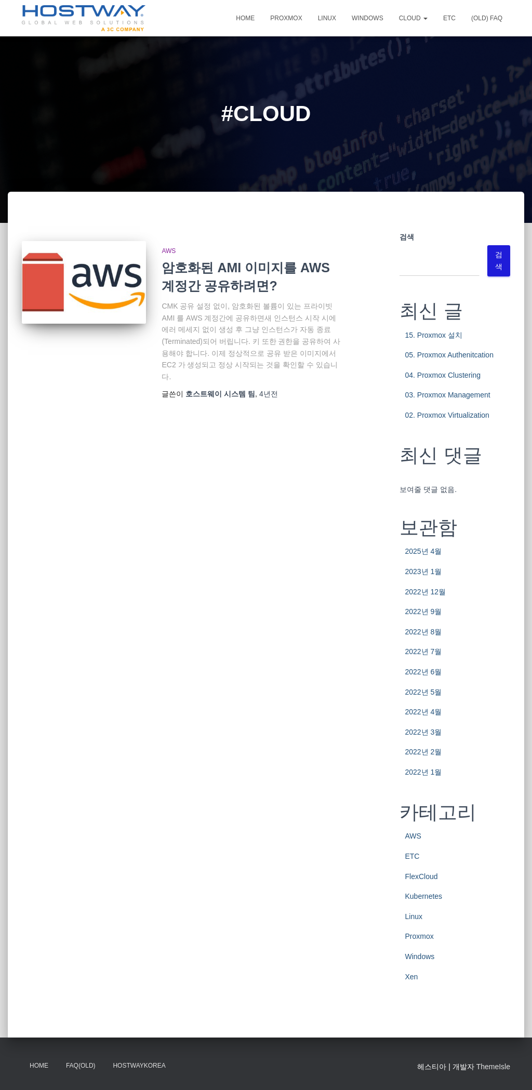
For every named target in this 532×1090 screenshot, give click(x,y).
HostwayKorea (139, 1065)
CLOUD (413, 18)
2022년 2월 (423, 752)
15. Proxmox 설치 (433, 335)
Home (245, 18)
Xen (411, 977)
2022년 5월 (423, 692)
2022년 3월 (423, 732)
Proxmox (286, 18)
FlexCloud (421, 876)
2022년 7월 (423, 651)
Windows (367, 18)
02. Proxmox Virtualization (447, 415)
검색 (407, 237)
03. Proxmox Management (447, 395)
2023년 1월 (423, 571)
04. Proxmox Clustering (443, 375)
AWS (169, 251)
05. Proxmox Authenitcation (449, 355)
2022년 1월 (423, 772)
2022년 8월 (423, 632)
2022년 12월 (425, 592)
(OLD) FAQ (486, 18)
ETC (449, 18)
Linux (327, 18)
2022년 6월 (423, 672)
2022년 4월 (423, 712)
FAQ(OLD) (81, 1065)
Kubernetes (423, 896)
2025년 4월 (423, 551)
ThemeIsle (493, 1066)
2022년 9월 (423, 611)
